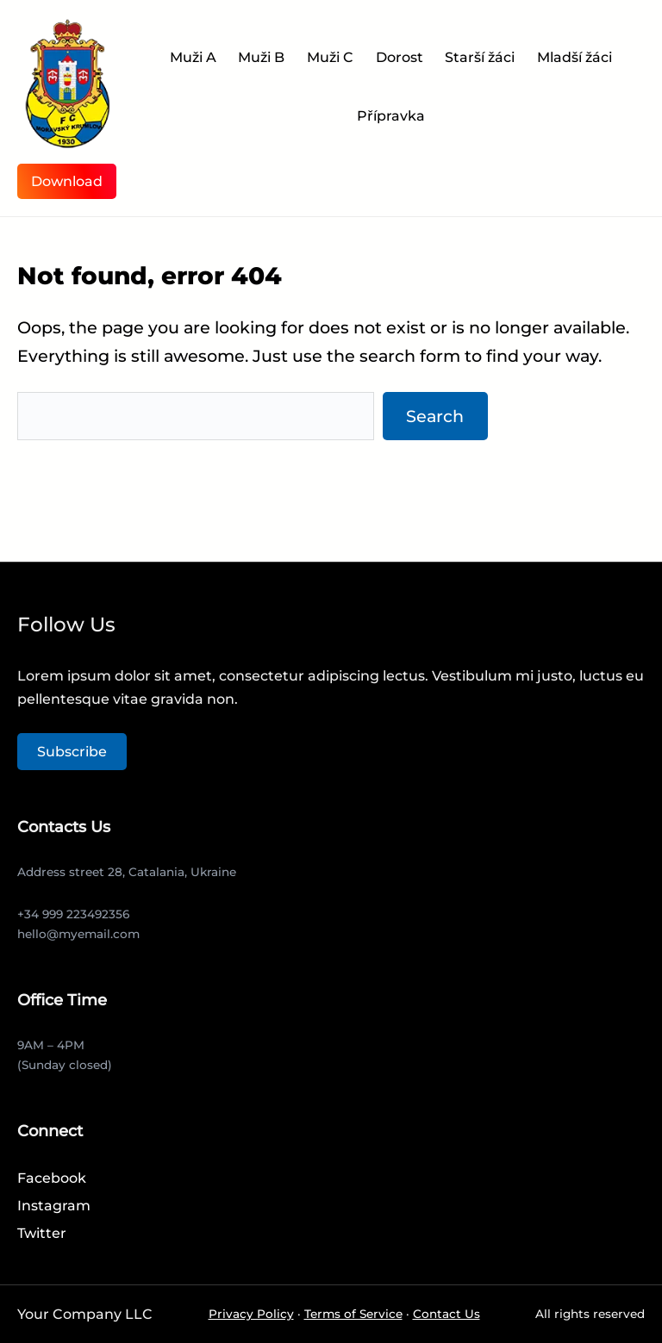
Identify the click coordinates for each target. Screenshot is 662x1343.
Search (435, 416)
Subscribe (72, 751)
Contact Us (446, 1314)
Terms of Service (353, 1314)
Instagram (54, 1205)
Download (67, 181)
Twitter (41, 1233)
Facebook (51, 1178)
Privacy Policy (251, 1314)
